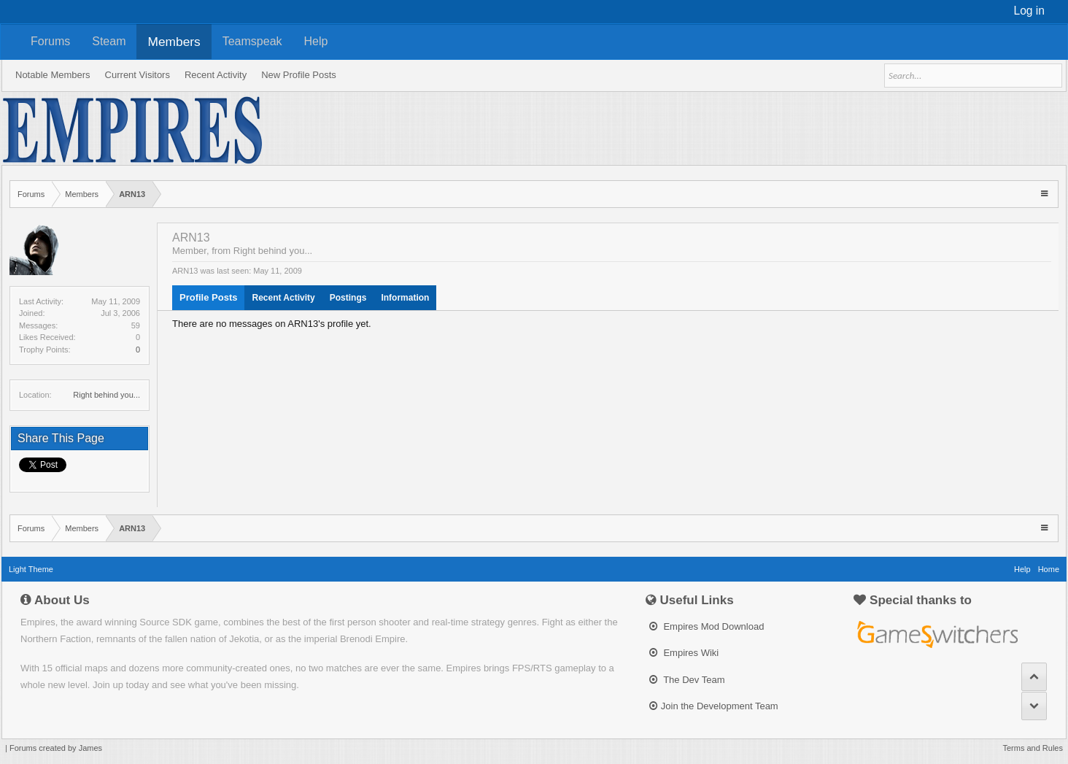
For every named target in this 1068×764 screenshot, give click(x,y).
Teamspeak (252, 41)
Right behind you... (106, 394)
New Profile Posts (298, 74)
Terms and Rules (1032, 748)
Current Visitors (137, 74)
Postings (348, 298)
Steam (108, 41)
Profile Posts (208, 297)
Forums (50, 41)
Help (316, 41)
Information (405, 298)
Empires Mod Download (707, 626)
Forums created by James (55, 748)
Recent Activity (283, 298)
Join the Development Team (713, 706)
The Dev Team (687, 679)
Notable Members (52, 74)
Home (1048, 569)
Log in (1029, 10)
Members (173, 41)
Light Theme (31, 569)
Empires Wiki (684, 652)
